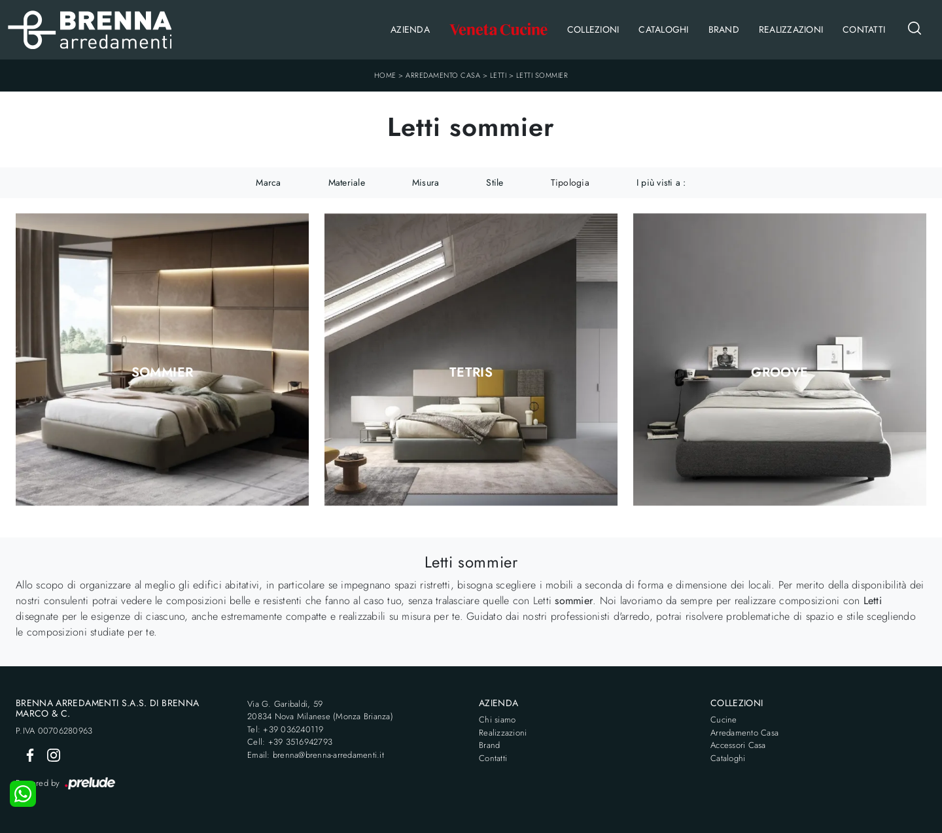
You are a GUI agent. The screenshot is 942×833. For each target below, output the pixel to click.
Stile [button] (494, 182)
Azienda (410, 29)
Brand (723, 29)
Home (385, 75)
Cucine (723, 719)
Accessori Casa (738, 745)
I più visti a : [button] (661, 182)
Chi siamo (497, 719)
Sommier (162, 373)
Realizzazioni (791, 29)
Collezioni (593, 29)
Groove (779, 373)
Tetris (471, 373)
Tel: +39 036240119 (285, 729)
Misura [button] (426, 182)
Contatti (864, 29)
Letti (498, 75)
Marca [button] (268, 182)
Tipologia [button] (570, 182)
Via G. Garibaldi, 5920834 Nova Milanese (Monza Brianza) (320, 710)
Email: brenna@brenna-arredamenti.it (315, 755)
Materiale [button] (346, 182)
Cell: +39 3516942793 (289, 742)
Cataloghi (663, 29)
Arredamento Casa (443, 75)
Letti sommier (542, 75)
